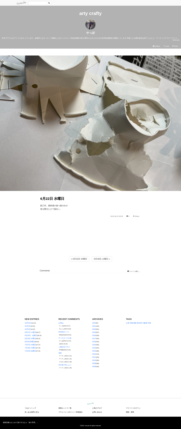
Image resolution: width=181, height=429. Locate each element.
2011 (94, 357)
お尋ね (61, 323)
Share (175, 46)
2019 (94, 332)
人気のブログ (97, 408)
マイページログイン (133, 408)
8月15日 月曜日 (30, 338)
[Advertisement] (90, 242)
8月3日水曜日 (30, 342)
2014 (94, 348)
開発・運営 (130, 412)
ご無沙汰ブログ (64, 347)
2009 (94, 363)
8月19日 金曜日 (31, 335)
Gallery (156, 46)
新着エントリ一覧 (65, 408)
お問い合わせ (97, 412)
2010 (94, 360)
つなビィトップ (30, 408)
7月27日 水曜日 (30, 345)
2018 (94, 335)
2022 (94, 323)
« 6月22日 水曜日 (79, 259)
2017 (94, 338)
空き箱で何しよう (65, 365)
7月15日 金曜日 (30, 351)
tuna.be (90, 403)
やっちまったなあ (65, 338)
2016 (94, 342)
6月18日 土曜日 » (102, 259)
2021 (94, 326)
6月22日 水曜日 (52, 199)
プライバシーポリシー (67, 412)
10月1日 (28, 326)
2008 (94, 366)
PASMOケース (64, 332)
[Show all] (176, 40)
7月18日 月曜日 (30, 348)
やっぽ (90, 32)
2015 (94, 345)
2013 (94, 351)
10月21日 (28, 323)
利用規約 (79, 412)
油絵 (60, 353)
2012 (94, 354)
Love (166, 46)
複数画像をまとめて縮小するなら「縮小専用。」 (20, 422)
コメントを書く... (133, 271)
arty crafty (90, 13)
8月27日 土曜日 (30, 332)
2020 (94, 329)
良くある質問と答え (32, 412)
